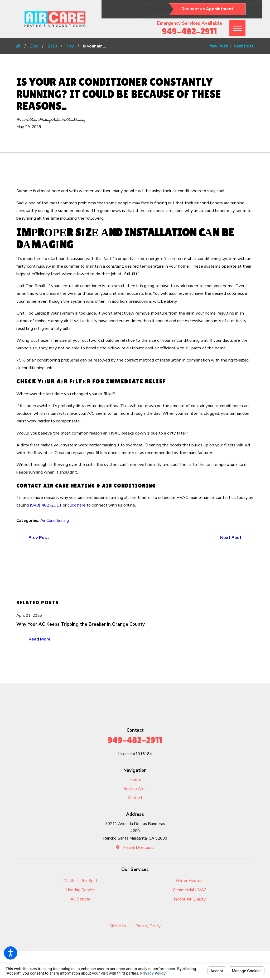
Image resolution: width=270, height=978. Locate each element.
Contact (135, 798)
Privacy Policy (148, 926)
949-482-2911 (189, 31)
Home (135, 779)
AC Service (80, 899)
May (70, 46)
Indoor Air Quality (190, 899)
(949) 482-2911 (46, 505)
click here (76, 505)
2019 (52, 46)
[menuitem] (135, 779)
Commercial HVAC (189, 890)
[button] (10, 953)
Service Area (135, 788)
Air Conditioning (54, 520)
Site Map (117, 926)
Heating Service (80, 890)
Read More (39, 639)
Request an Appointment (207, 9)
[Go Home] (20, 46)
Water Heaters (190, 880)
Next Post (231, 538)
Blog (34, 46)
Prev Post (38, 538)
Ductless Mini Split (80, 880)
